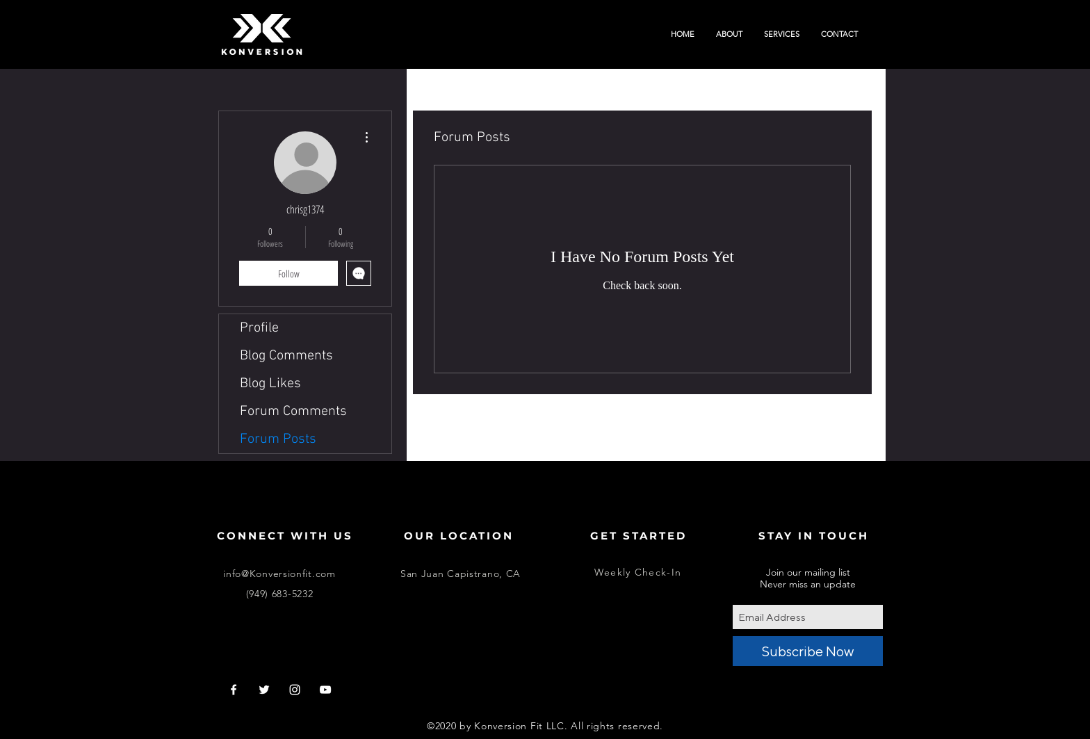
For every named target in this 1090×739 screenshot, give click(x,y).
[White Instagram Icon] (295, 690)
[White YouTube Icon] (325, 690)
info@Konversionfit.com (279, 573)
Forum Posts (278, 439)
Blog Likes (270, 383)
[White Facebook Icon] (234, 690)
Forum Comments (293, 411)
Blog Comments (286, 356)
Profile (259, 328)
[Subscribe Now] (808, 651)
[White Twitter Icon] (264, 690)
